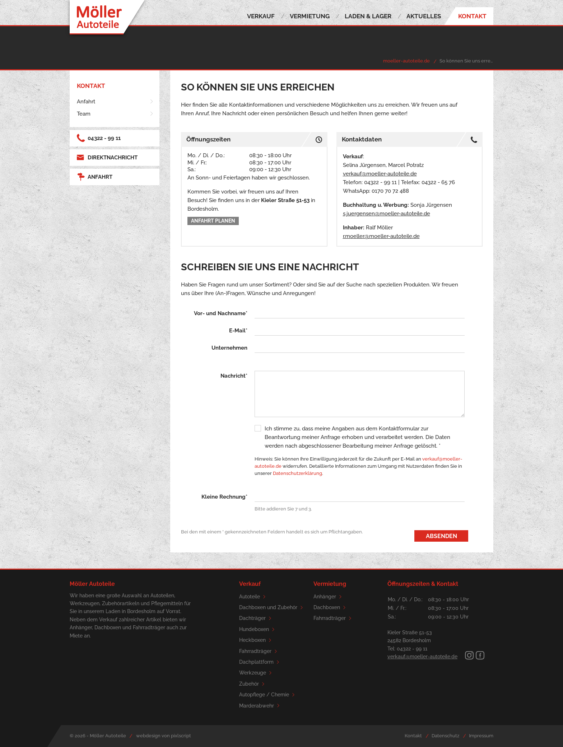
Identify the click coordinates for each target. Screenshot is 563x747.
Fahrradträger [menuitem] (259, 651)
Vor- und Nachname (220, 313)
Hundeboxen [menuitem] (258, 629)
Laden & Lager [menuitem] (368, 16)
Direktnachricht (107, 157)
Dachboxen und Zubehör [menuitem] (272, 607)
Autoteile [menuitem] (253, 596)
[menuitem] (115, 101)
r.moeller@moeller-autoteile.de (381, 236)
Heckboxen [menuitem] (256, 640)
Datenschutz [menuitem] (445, 735)
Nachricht (233, 376)
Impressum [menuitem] (481, 735)
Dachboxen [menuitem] (330, 607)
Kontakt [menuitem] (472, 16)
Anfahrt (94, 177)
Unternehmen (229, 348)
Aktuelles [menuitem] (423, 16)
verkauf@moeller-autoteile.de (380, 174)
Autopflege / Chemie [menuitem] (268, 694)
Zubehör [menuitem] (253, 684)
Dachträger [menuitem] (256, 618)
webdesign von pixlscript (163, 735)
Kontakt (91, 85)
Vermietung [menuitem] (310, 16)
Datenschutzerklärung (297, 473)
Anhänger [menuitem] (328, 596)
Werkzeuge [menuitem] (256, 672)
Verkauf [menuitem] (261, 16)
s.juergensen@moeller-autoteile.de (386, 213)
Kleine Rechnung (224, 497)
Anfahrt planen (213, 221)
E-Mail (238, 330)
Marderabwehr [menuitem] (260, 705)
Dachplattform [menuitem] (260, 662)
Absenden (441, 536)
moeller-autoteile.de (406, 61)
